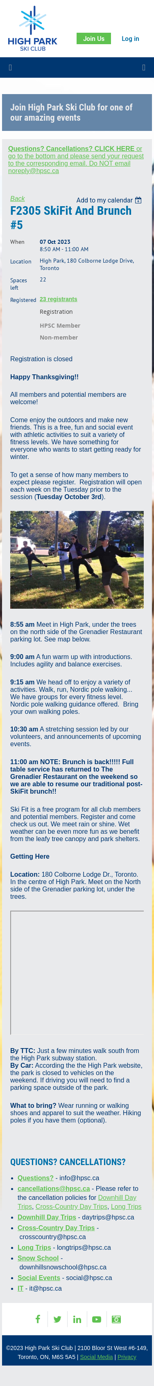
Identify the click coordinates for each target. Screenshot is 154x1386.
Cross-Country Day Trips (71, 1206)
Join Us (93, 38)
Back (17, 198)
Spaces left (18, 284)
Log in (130, 38)
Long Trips (126, 1206)
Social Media (96, 1357)
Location (21, 261)
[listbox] (110, 200)
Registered (23, 300)
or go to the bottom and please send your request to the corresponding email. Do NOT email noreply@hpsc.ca (76, 159)
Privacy (127, 1357)
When (17, 241)
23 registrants (58, 299)
